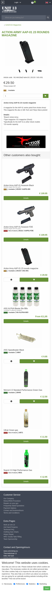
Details (26, 198)
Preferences (19, 584)
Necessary (7, 584)
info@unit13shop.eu (11, 558)
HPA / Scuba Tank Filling (12, 537)
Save (47, 588)
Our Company (9, 498)
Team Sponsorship (10, 539)
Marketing (42, 584)
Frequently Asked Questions (14, 506)
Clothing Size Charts (11, 532)
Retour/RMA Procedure (12, 501)
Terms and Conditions (11, 513)
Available (11, 90)
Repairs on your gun (11, 503)
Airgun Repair (9, 534)
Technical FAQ (9, 529)
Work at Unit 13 (9, 525)
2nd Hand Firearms (11, 527)
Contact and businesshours (14, 510)
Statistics (30, 584)
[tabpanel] (19, 71)
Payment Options (10, 508)
